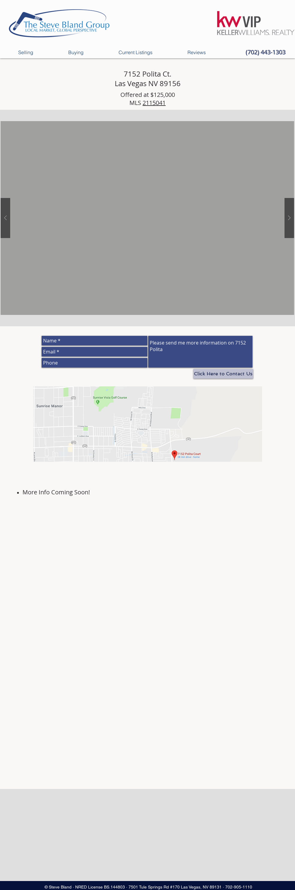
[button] (147, 218)
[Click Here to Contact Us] (223, 374)
